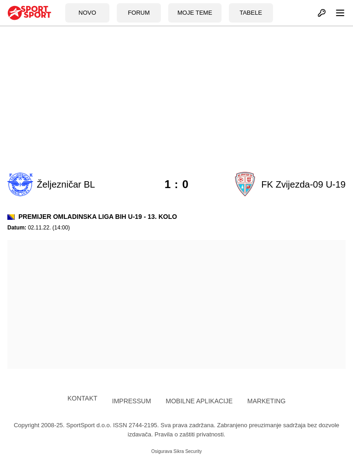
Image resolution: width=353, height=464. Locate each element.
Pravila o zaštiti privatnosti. (189, 434)
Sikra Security (187, 451)
